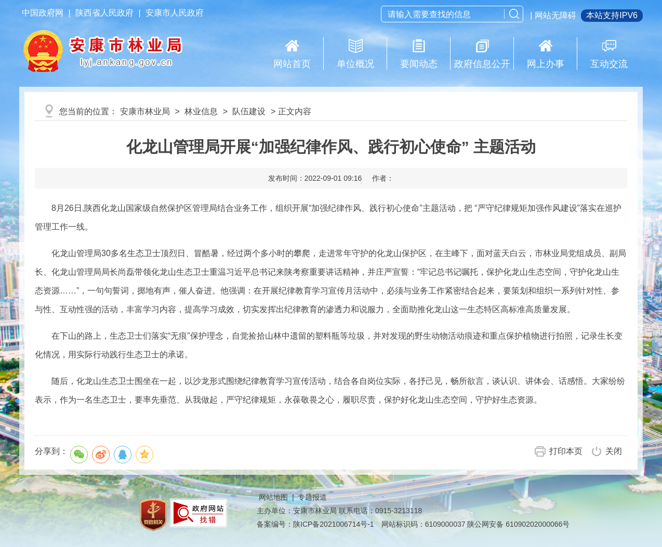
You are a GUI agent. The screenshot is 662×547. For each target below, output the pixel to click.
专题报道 (312, 497)
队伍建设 (249, 111)
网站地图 (273, 497)
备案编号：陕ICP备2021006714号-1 (315, 524)
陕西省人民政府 (104, 12)
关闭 (613, 451)
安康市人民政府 (174, 12)
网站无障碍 (555, 15)
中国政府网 (42, 12)
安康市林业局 (145, 111)
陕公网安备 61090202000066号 (518, 524)
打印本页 (565, 451)
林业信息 (201, 111)
